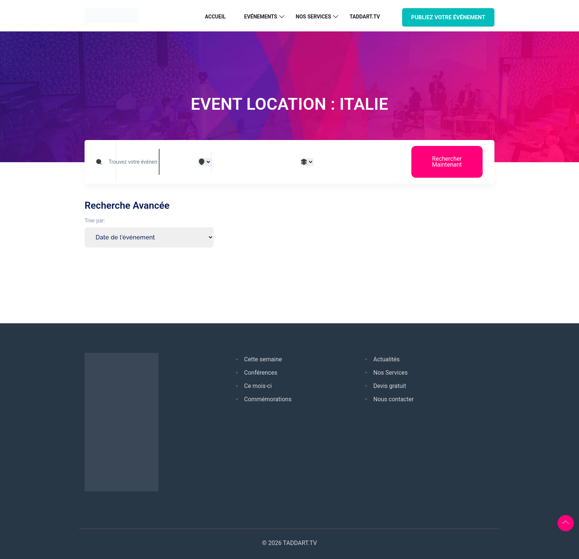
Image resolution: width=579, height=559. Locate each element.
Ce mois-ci (258, 385)
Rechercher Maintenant (447, 161)
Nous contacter (393, 399)
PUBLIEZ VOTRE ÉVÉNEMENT (448, 17)
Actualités (386, 359)
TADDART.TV (365, 17)
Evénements (260, 17)
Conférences (260, 372)
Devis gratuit (389, 385)
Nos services (313, 17)
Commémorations (267, 399)
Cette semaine (263, 359)
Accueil (215, 17)
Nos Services (390, 372)
